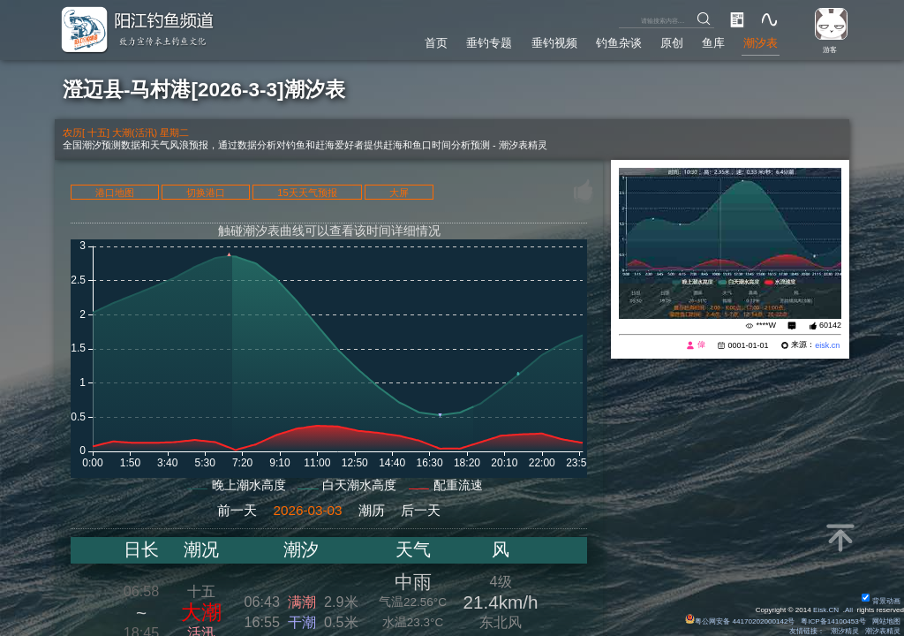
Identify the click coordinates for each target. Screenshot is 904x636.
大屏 (399, 192)
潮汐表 (760, 43)
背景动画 (881, 601)
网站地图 (886, 621)
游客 (830, 50)
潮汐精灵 (845, 631)
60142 (830, 325)
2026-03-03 (307, 510)
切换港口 (205, 192)
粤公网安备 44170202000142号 (740, 621)
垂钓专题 (489, 43)
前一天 (237, 510)
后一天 (421, 510)
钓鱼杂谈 (619, 43)
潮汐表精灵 (882, 631)
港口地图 (114, 192)
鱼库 (713, 43)
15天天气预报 (307, 192)
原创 (671, 43)
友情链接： (807, 631)
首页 (436, 43)
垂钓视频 (554, 43)
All (849, 610)
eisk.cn (827, 345)
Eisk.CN (826, 610)
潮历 (371, 510)
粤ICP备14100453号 (833, 621)
